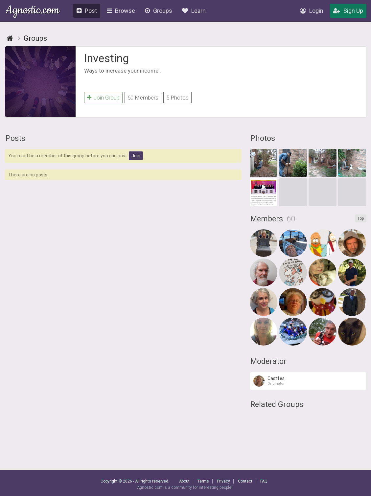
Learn (194, 10)
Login (311, 10)
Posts (15, 138)
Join (135, 155)
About (184, 481)
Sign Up (348, 10)
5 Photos (177, 97)
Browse (121, 10)
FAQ (263, 481)
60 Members (143, 97)
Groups (158, 10)
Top (361, 218)
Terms (203, 481)
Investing (106, 58)
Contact (245, 481)
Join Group (103, 97)
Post (87, 10)
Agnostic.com (32, 11)
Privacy (223, 481)
